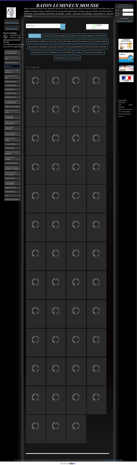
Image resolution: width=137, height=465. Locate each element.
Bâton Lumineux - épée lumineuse (11, 71)
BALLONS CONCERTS (57, 47)
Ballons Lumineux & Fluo (12, 106)
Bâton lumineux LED (11, 62)
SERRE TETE (101, 36)
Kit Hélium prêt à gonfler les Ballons (12, 152)
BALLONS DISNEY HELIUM (68, 41)
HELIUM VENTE (53, 52)
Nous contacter (12, 28)
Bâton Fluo (8, 66)
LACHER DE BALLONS (38, 52)
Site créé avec (69, 463)
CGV (6, 195)
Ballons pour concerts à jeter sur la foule (12, 122)
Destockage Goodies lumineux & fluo (11, 173)
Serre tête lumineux (10, 93)
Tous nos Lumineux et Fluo (11, 57)
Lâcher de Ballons (10, 144)
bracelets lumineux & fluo (11, 76)
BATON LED (47, 36)
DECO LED (53, 41)
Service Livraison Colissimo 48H (10, 183)
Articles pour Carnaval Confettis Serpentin (11, 101)
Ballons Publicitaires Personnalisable (11, 133)
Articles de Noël (9, 148)
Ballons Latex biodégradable (9, 117)
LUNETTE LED (74, 36)
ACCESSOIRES (66, 52)
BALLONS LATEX (85, 41)
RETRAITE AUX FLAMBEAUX (94, 52)
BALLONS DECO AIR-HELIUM (38, 47)
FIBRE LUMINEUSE (88, 36)
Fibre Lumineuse (10, 89)
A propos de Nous (10, 191)
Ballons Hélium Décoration (9, 128)
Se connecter (124, 18)
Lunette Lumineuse (11, 85)
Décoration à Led (10, 97)
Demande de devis (12, 22)
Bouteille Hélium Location (10, 158)
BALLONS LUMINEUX (100, 41)
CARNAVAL (78, 52)
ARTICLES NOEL (60, 58)
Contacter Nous (9, 178)
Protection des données (12, 199)
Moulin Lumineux (10, 81)
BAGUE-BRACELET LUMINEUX (37, 41)
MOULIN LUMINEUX (60, 36)
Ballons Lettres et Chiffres (10, 139)
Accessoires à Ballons (11, 163)
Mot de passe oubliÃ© (124, 21)
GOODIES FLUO (35, 36)
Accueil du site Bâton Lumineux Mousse (11, 52)
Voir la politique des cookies (112, 460)
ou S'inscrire (127, 7)
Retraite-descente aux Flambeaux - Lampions (11, 167)
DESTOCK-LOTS (74, 58)
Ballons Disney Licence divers (11, 111)
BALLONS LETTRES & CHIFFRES (96, 47)
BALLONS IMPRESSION (75, 47)
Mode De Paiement (10, 187)
